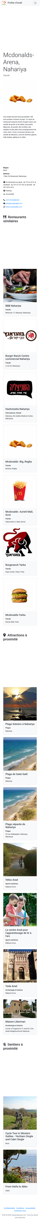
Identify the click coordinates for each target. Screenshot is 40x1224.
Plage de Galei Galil (16, 774)
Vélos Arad (11, 879)
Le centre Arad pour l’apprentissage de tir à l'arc (18, 933)
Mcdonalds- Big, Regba (18, 461)
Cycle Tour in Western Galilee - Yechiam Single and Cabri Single (19, 1136)
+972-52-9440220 (12, 200)
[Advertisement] (20, 30)
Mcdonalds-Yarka (15, 614)
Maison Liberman (15, 1021)
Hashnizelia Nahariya (17, 409)
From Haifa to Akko (16, 1186)
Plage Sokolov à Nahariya (20, 724)
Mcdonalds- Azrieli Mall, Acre (19, 513)
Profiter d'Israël (15, 2)
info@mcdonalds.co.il (14, 203)
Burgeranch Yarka (15, 564)
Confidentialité (9, 1208)
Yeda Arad (11, 986)
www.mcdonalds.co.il (14, 207)
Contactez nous (20, 1211)
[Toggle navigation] (35, 3)
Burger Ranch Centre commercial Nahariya (17, 357)
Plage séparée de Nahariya (15, 826)
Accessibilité (30, 1208)
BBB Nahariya (13, 305)
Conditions (20, 1208)
